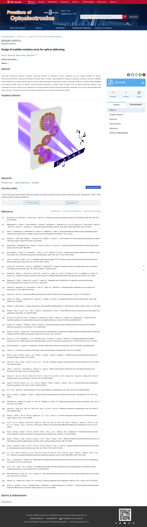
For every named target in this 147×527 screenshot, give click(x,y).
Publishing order (55, 211)
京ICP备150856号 (52, 518)
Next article (71, 203)
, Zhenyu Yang (20, 55)
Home (31, 2)
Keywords (113, 119)
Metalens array (7, 183)
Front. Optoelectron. (8, 37)
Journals (41, 2)
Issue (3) (31, 37)
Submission (64, 2)
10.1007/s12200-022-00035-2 (52, 37)
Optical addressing (22, 183)
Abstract (112, 110)
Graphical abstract (116, 115)
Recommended (136, 104)
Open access (102, 2)
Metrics (76, 2)
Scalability (35, 183)
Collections (60, 28)
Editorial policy (88, 2)
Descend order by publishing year (72, 211)
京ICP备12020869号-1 (37, 518)
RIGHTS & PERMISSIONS (118, 133)
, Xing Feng (10, 55)
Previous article (32, 203)
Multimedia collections (81, 28)
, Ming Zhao (30, 55)
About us (113, 2)
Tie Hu (3, 55)
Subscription (52, 2)
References (113, 128)
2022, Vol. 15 (22, 37)
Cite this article (115, 124)
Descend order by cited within (92, 211)
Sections (116, 105)
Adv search (133, 17)
